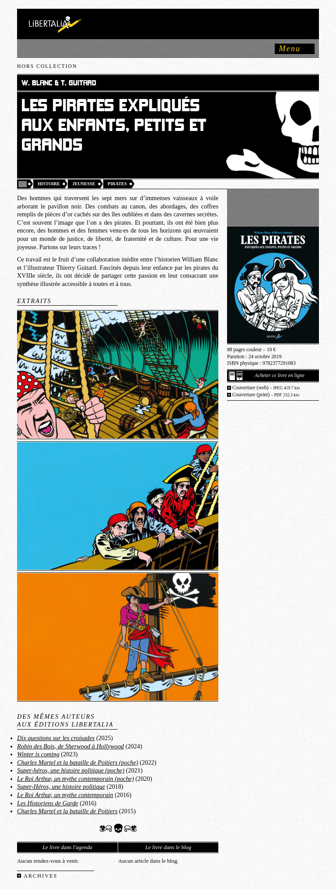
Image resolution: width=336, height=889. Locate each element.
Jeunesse (83, 183)
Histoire (49, 183)
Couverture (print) (265, 395)
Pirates (117, 183)
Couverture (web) (266, 388)
